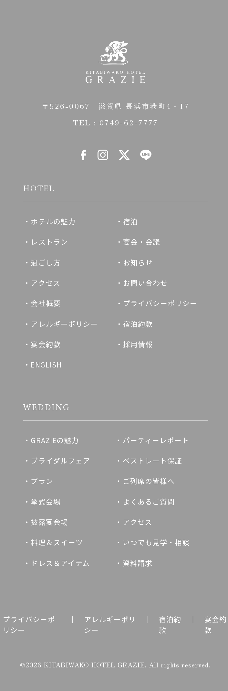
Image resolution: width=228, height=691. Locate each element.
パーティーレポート (156, 440)
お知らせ (138, 262)
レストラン (49, 242)
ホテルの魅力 (53, 221)
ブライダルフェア (60, 460)
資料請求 (137, 563)
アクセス (45, 283)
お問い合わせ (145, 283)
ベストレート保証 (152, 460)
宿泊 (130, 221)
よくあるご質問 (149, 501)
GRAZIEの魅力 (55, 440)
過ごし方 (45, 262)
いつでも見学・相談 (156, 542)
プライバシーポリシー (160, 303)
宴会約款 (45, 344)
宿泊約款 (138, 324)
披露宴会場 (49, 522)
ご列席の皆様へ (149, 481)
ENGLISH (46, 364)
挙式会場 (45, 501)
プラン (42, 481)
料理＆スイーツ (57, 542)
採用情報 (138, 344)
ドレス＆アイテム (60, 563)
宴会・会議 (141, 242)
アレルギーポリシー (64, 324)
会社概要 (45, 303)
